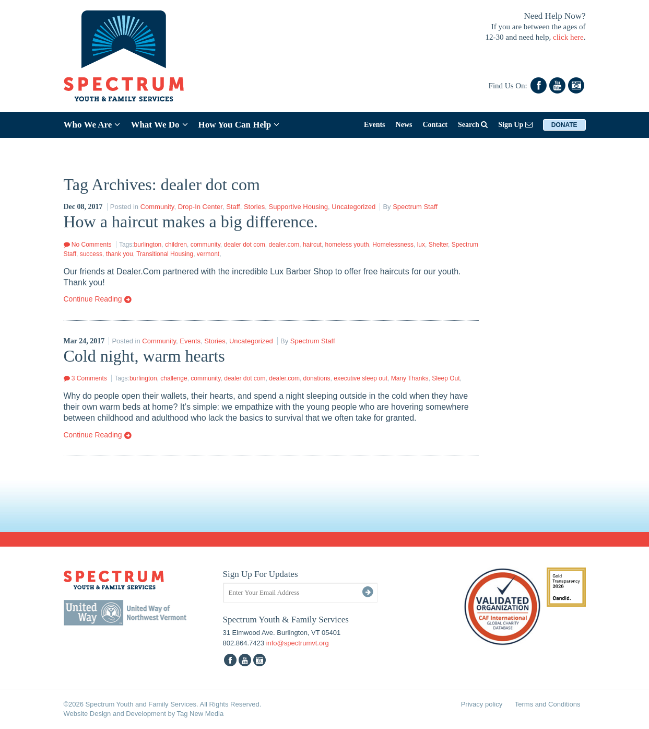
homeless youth (347, 244)
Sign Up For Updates (260, 574)
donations (317, 378)
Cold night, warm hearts (144, 355)
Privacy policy (481, 704)
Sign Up (515, 125)
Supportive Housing (298, 207)
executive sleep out (360, 378)
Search (473, 125)
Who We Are (92, 125)
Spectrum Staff (415, 207)
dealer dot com (244, 244)
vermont (208, 254)
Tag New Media (200, 714)
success (91, 254)
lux (421, 244)
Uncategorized (353, 207)
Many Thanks (410, 378)
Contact (434, 125)
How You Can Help (239, 125)
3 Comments (85, 378)
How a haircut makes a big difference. (191, 221)
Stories (254, 207)
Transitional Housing (164, 254)
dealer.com (284, 244)
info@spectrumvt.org (297, 643)
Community (157, 207)
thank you (119, 254)
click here (568, 37)
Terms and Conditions (548, 704)
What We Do (159, 125)
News (404, 125)
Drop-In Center (200, 207)
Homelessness (393, 244)
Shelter (438, 244)
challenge (173, 378)
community (205, 244)
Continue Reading (98, 299)
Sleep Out (445, 378)
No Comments (88, 244)
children (176, 244)
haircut (312, 244)
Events (374, 125)
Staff (233, 207)
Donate (564, 125)
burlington (148, 244)
